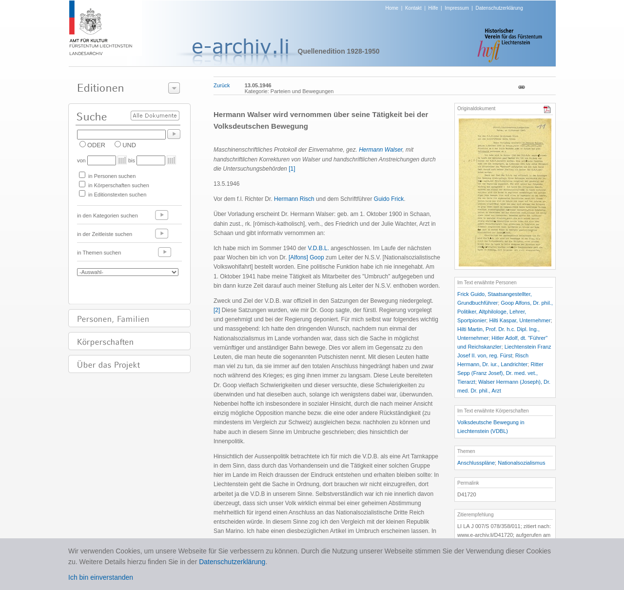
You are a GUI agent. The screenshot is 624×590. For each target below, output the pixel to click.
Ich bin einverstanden (100, 577)
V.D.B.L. (318, 248)
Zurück (222, 85)
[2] (217, 310)
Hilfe (433, 8)
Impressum (456, 8)
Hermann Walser (380, 149)
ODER (96, 145)
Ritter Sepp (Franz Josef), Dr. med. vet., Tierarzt (500, 373)
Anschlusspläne (476, 463)
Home (392, 8)
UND (129, 145)
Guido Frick (389, 199)
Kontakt (413, 8)
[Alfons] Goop (306, 257)
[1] (292, 168)
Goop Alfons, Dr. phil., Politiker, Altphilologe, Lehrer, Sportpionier (505, 311)
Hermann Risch (294, 199)
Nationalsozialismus (521, 463)
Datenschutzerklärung (499, 8)
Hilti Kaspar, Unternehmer (519, 320)
